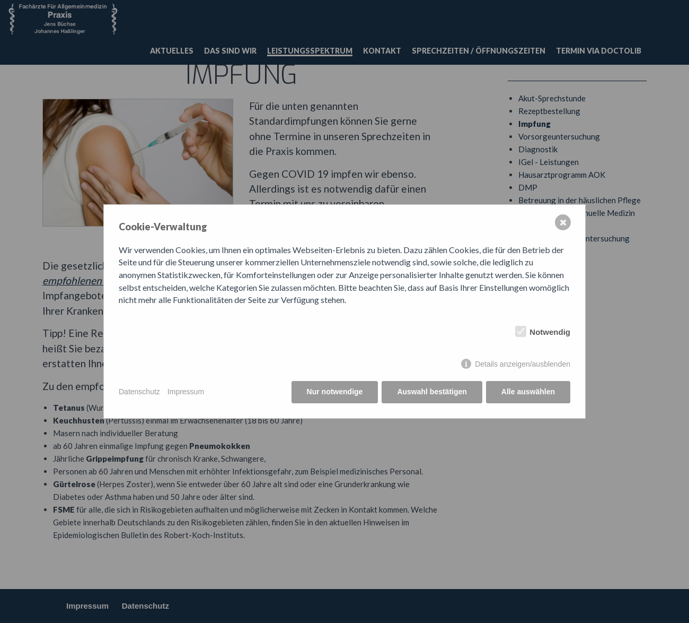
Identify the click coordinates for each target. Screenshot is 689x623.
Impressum (185, 391)
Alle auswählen (528, 391)
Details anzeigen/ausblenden (522, 364)
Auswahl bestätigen (431, 391)
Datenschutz (139, 391)
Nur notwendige (335, 391)
